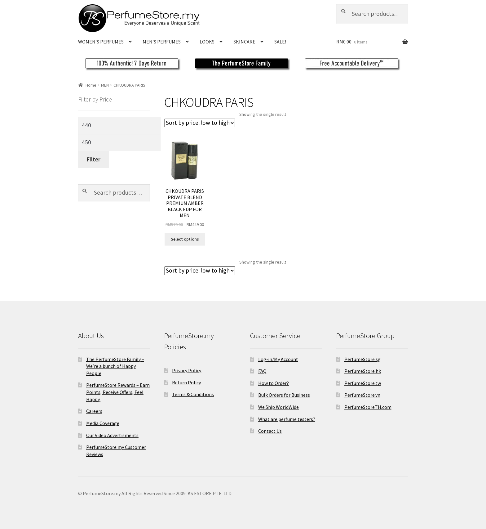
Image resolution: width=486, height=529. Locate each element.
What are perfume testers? (286, 419)
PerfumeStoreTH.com (367, 407)
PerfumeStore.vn (362, 395)
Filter (93, 159)
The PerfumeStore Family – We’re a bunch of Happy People (115, 366)
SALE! (280, 41)
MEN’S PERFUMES (162, 41)
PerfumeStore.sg (362, 359)
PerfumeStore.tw (362, 383)
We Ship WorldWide (278, 407)
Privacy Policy (186, 370)
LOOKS (207, 41)
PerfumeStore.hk (362, 371)
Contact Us (270, 431)
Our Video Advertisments (112, 435)
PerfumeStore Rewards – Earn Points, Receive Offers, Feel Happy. (118, 392)
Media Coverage (102, 423)
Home (91, 85)
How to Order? (273, 383)
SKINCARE (244, 41)
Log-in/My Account (278, 359)
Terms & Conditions (193, 394)
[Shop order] (199, 123)
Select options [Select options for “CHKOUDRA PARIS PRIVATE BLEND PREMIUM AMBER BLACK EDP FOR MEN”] (185, 239)
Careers (94, 411)
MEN (105, 85)
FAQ (262, 371)
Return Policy (186, 382)
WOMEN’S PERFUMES (101, 41)
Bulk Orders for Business (284, 395)
